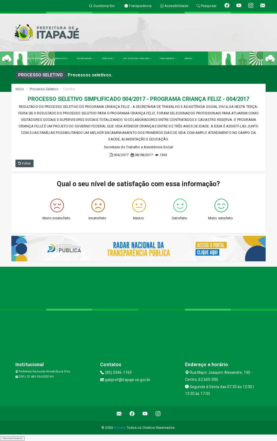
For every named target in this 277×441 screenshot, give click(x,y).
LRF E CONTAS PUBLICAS (137, 58)
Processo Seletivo (44, 89)
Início (19, 89)
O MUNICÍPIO (60, 58)
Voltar (24, 163)
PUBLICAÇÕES (168, 58)
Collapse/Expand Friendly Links (12, 438)
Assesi (119, 428)
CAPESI (188, 58)
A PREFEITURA (36, 58)
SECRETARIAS (85, 58)
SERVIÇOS (108, 58)
